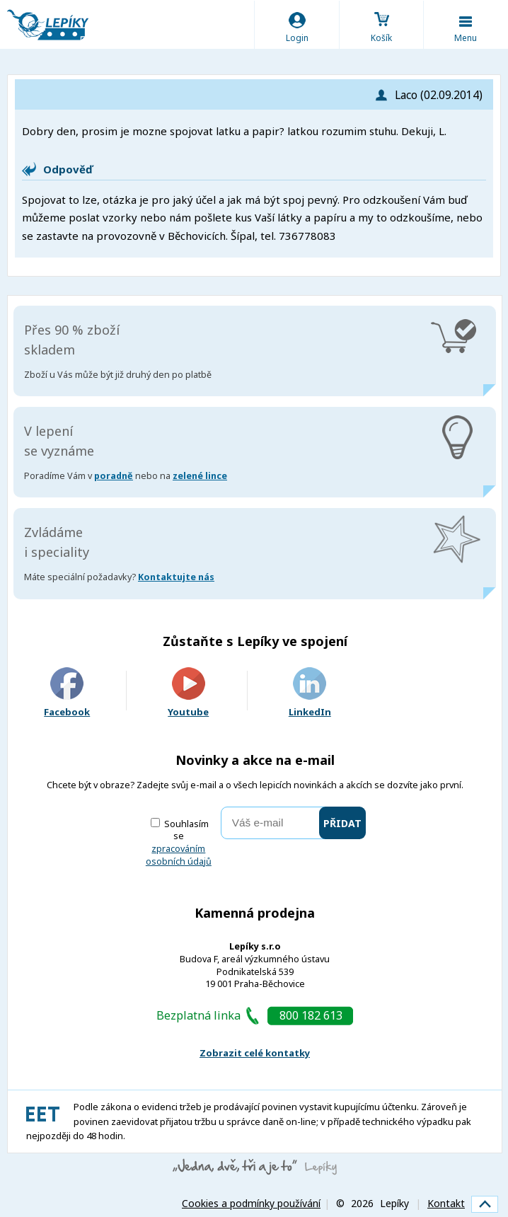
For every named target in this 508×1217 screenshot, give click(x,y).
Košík (381, 38)
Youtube (188, 693)
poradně (113, 476)
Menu (465, 38)
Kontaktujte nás (176, 577)
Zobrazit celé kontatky (255, 1052)
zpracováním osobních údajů (179, 855)
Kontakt (446, 1203)
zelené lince (200, 476)
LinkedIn (310, 693)
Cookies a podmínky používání (251, 1203)
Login (297, 38)
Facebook (67, 693)
